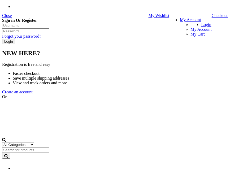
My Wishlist (158, 15)
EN (22, 168)
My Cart (197, 34)
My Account (190, 20)
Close (7, 15)
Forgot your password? (21, 36)
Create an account (17, 92)
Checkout (220, 15)
